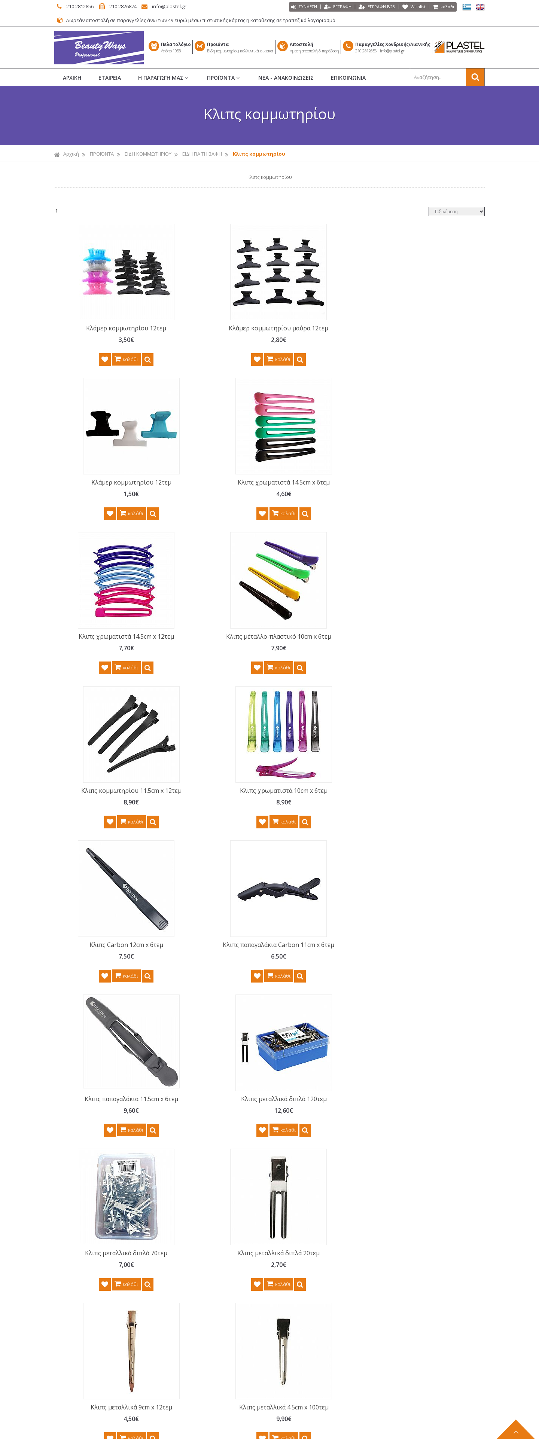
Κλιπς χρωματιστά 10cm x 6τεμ (427, 491)
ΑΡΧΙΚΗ (72, 78)
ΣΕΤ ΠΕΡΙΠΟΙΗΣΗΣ (303, 1302)
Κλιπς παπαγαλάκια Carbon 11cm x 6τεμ (211, 657)
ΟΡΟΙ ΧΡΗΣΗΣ (191, 1250)
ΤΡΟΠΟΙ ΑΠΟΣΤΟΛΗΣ (199, 1302)
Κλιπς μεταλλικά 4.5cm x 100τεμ (426, 816)
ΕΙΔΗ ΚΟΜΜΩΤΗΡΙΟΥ (148, 154)
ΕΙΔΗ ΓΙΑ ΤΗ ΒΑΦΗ (202, 154)
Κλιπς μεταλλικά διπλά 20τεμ (211, 816)
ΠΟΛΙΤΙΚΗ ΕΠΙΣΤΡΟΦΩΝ (202, 1263)
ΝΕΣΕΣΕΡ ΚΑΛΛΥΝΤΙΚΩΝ (310, 1276)
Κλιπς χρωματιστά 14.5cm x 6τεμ (426, 332)
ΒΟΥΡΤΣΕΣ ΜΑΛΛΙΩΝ (306, 1210)
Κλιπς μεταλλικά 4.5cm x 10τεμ (104, 970)
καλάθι (442, 7)
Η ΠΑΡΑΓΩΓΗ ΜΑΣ (164, 78)
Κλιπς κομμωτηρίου (259, 154)
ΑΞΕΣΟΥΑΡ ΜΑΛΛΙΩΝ (306, 1315)
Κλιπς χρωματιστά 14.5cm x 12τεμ (104, 495)
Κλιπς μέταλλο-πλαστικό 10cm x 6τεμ (211, 495)
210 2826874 (133, 6)
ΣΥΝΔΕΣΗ (294, 7)
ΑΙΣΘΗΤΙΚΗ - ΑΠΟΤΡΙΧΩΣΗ (312, 1289)
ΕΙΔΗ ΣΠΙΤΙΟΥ (298, 1381)
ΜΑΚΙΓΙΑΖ (294, 1263)
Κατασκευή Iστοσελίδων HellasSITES (312, 1429)
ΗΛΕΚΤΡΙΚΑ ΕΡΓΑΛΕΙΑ (307, 1341)
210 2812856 (82, 6)
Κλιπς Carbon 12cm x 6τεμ (104, 653)
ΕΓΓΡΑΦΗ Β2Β (371, 7)
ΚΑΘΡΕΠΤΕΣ (297, 1354)
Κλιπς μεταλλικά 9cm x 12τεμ (319, 816)
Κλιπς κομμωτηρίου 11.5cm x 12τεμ (319, 495)
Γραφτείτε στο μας (271, 1096)
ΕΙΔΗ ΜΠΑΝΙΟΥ (300, 1368)
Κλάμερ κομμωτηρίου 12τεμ (104, 328)
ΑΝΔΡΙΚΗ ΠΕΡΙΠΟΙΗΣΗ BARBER (317, 1328)
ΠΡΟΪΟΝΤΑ (224, 78)
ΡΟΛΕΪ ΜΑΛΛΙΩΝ (301, 1223)
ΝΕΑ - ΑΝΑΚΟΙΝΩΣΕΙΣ (286, 78)
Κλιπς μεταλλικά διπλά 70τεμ (104, 816)
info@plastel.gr (186, 6)
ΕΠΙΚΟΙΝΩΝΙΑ (348, 78)
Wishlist (411, 7)
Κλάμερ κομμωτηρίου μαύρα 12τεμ (211, 332)
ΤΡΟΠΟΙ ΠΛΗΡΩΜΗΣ (198, 1289)
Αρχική (66, 154)
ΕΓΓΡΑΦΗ (329, 7)
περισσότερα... (131, 1240)
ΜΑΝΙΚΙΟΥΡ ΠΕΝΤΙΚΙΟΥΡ (310, 1250)
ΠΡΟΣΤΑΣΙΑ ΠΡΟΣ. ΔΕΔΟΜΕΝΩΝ (211, 1276)
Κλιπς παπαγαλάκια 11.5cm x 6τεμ (319, 657)
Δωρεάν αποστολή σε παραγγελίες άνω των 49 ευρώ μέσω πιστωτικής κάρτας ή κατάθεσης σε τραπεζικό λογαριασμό (216, 20)
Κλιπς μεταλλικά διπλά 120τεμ (426, 653)
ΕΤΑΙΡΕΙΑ (109, 78)
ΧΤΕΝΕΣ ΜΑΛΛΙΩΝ (303, 1197)
